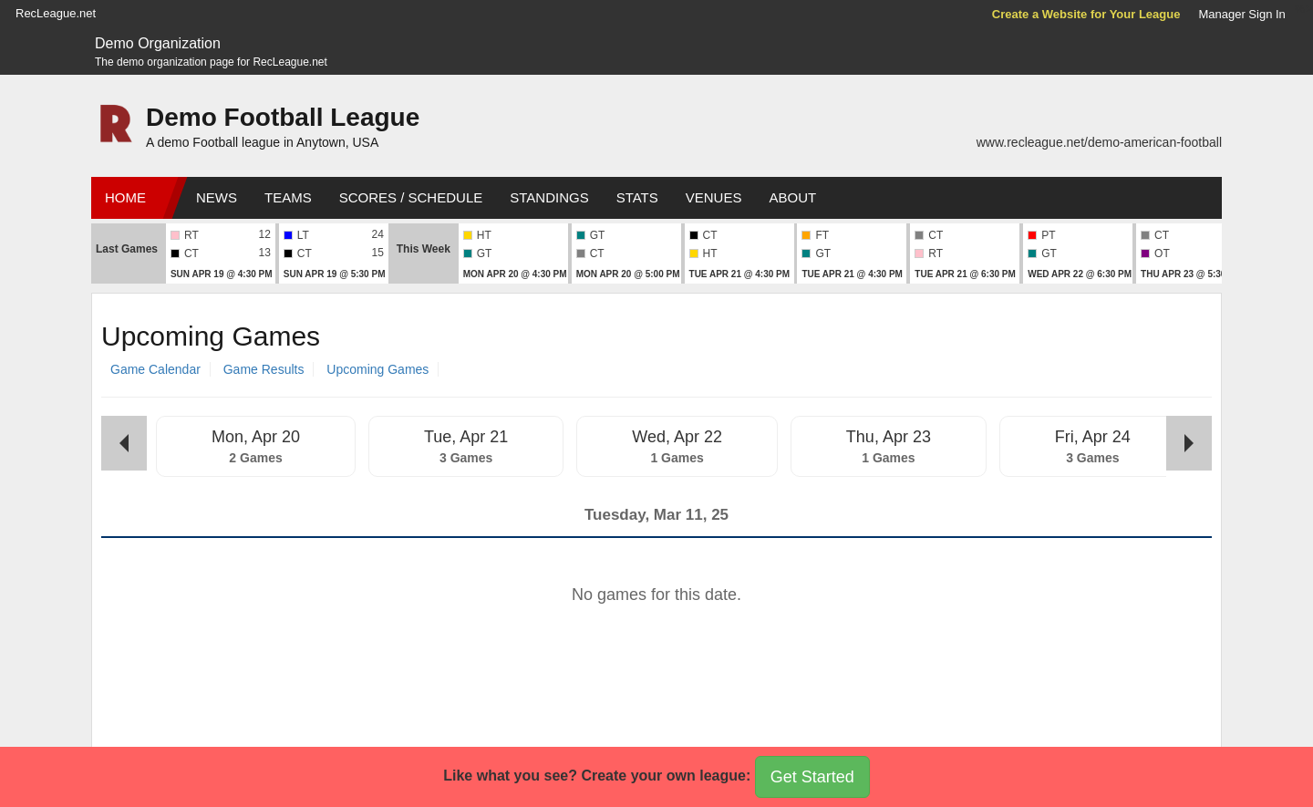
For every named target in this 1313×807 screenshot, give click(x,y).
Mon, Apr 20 (256, 437)
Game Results (264, 369)
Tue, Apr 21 (466, 437)
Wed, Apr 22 (677, 437)
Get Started (812, 777)
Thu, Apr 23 (888, 437)
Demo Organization (158, 43)
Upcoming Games (377, 369)
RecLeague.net (56, 13)
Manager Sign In (1241, 14)
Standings (549, 197)
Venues (714, 197)
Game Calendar (155, 369)
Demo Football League (282, 117)
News (216, 197)
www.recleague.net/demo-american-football (1099, 142)
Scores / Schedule (411, 197)
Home (125, 197)
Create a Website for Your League (1086, 14)
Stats (637, 197)
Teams (288, 197)
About (792, 197)
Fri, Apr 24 (1093, 437)
